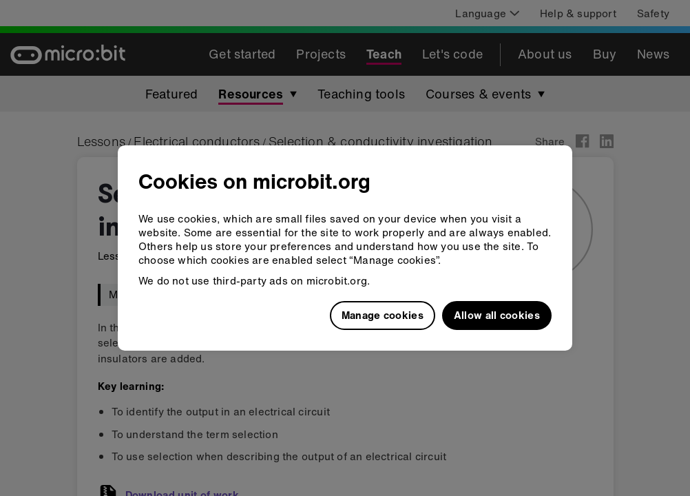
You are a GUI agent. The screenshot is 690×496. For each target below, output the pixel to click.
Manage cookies (383, 314)
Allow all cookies (497, 314)
